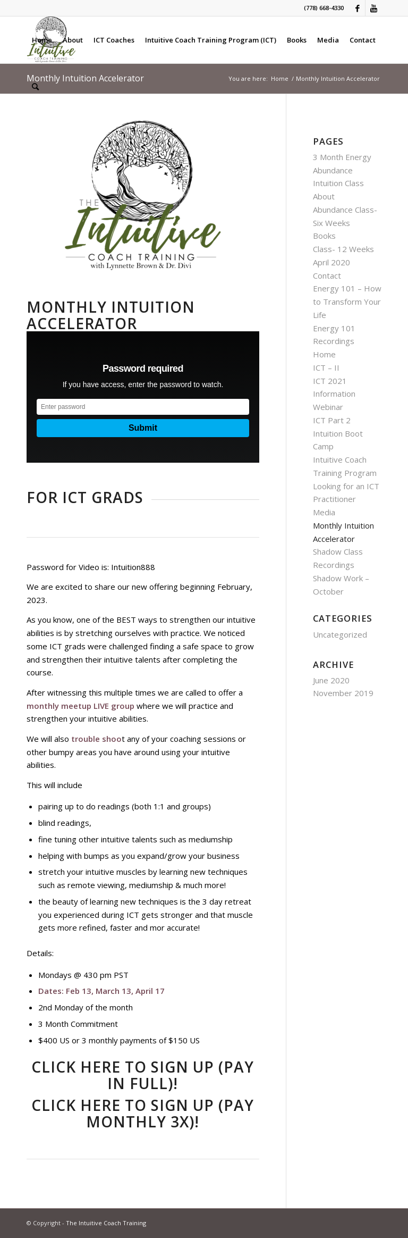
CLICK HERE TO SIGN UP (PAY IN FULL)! (142, 1075)
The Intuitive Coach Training (106, 1223)
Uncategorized (340, 634)
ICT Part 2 (332, 420)
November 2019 (343, 693)
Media (324, 512)
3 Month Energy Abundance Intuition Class (342, 170)
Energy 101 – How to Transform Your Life (347, 301)
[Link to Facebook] (357, 8)
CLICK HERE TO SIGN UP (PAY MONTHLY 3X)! (142, 1113)
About (324, 196)
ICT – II (326, 367)
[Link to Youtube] (373, 8)
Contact (327, 275)
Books (324, 235)
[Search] (35, 86)
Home (324, 354)
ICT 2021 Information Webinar (334, 394)
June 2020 (331, 680)
